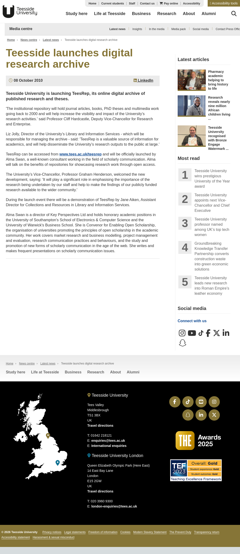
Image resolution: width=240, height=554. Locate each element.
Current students (112, 3)
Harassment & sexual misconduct (53, 537)
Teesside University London (115, 455)
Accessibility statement (15, 537)
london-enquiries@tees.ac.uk (114, 506)
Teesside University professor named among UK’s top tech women (212, 227)
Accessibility (191, 3)
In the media (157, 29)
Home (92, 3)
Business (73, 372)
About (115, 372)
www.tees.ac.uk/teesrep (80, 154)
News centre (29, 40)
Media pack (178, 29)
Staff (132, 3)
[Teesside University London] (58, 463)
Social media (201, 29)
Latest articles (193, 59)
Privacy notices (51, 532)
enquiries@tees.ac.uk (108, 440)
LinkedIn (143, 80)
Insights (137, 29)
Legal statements (75, 532)
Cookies (125, 532)
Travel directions (100, 425)
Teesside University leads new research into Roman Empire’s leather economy (212, 285)
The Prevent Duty (180, 532)
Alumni (133, 372)
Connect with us (192, 321)
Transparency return (206, 532)
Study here (15, 372)
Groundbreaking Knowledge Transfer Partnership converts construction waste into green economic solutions (212, 256)
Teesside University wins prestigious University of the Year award (212, 178)
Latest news (117, 29)
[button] (224, 3)
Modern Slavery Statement (150, 532)
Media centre (20, 29)
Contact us (147, 3)
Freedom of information (102, 532)
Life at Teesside (45, 372)
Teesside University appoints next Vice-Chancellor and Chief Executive (212, 203)
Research (95, 372)
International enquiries (109, 446)
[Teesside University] (48, 436)
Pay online (171, 3)
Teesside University (20, 11)
